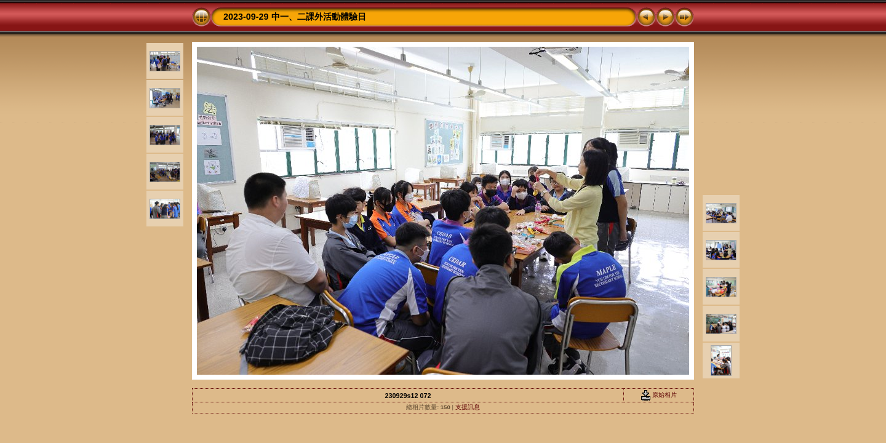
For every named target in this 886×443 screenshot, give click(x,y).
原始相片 (659, 394)
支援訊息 (467, 407)
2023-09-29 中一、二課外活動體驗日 (294, 17)
